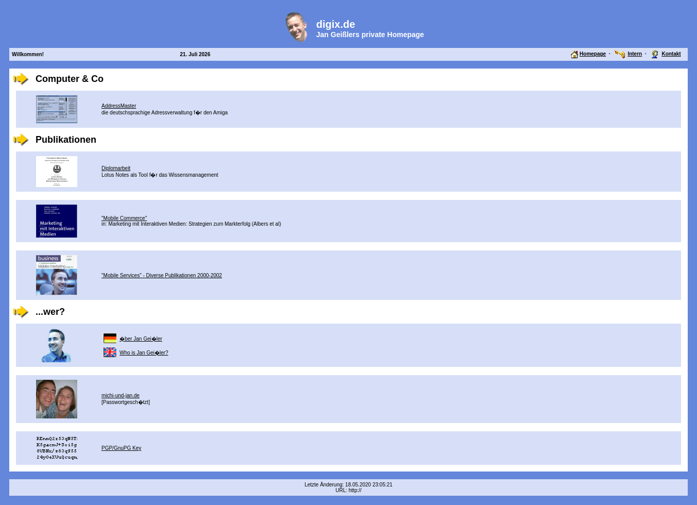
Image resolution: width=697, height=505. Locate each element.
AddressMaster (118, 106)
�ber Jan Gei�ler (141, 339)
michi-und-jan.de (120, 395)
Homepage (593, 54)
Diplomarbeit (115, 168)
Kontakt (671, 54)
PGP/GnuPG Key (121, 448)
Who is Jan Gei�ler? (144, 353)
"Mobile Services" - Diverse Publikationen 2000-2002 (161, 275)
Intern (634, 54)
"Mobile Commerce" (124, 218)
